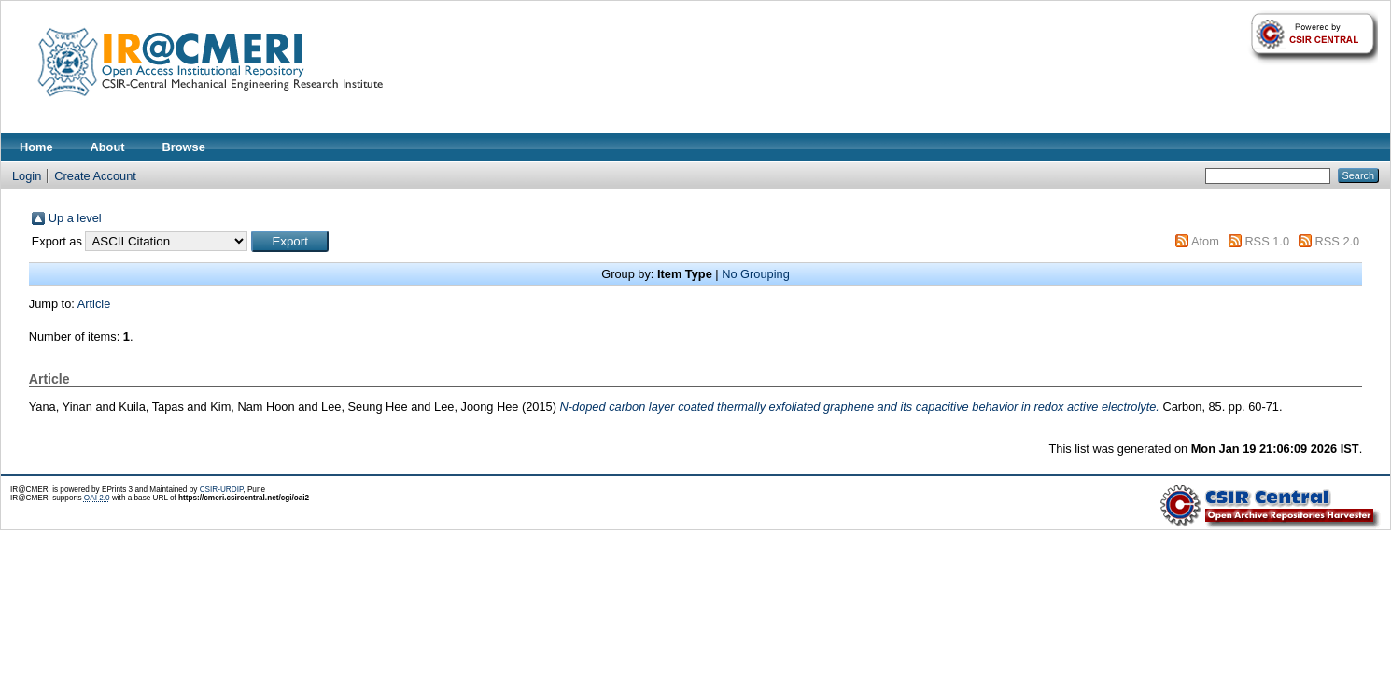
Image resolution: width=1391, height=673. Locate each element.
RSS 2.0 (1337, 241)
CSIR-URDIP (222, 489)
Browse (183, 147)
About (108, 147)
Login (26, 176)
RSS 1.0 (1266, 241)
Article (94, 304)
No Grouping (756, 274)
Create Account (95, 176)
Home (36, 147)
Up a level (75, 218)
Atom (1205, 241)
